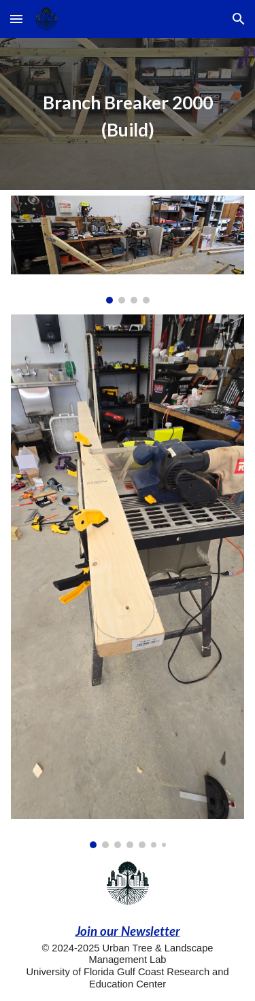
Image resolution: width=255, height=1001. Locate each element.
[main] (128, 114)
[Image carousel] (128, 250)
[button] (16, 18)
